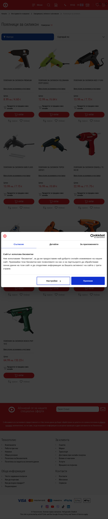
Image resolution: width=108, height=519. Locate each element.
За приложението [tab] (89, 244)
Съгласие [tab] (19, 244)
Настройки (53, 281)
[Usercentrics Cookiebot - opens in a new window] (92, 236)
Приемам (88, 281)
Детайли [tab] (54, 244)
